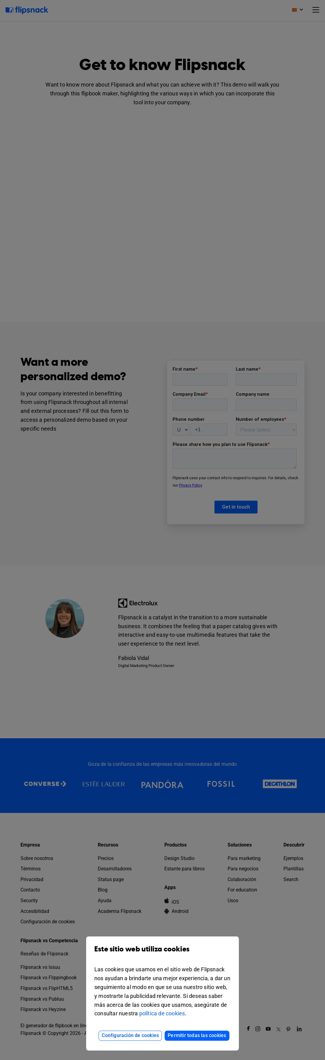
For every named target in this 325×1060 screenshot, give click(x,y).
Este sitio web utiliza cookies (162, 954)
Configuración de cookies (130, 1035)
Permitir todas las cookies (197, 1035)
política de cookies (162, 1013)
